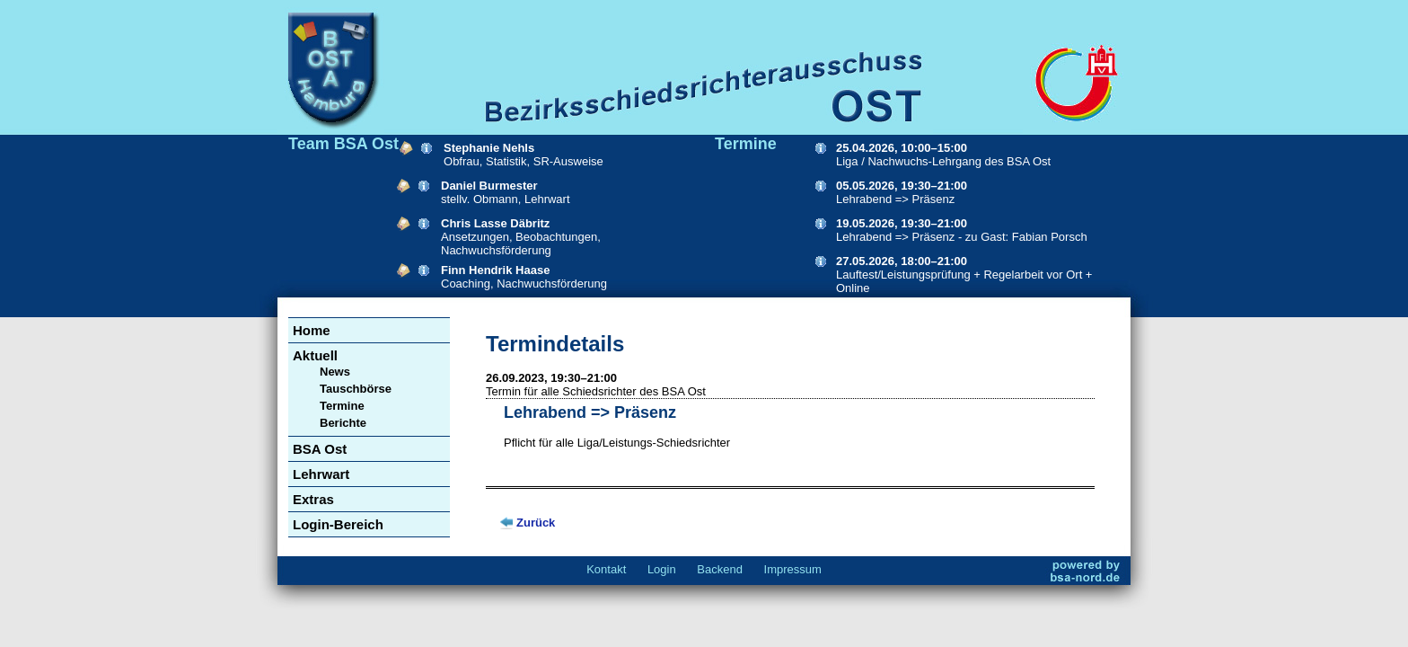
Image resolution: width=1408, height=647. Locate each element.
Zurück (535, 522)
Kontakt (606, 569)
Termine (342, 405)
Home (311, 330)
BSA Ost (320, 448)
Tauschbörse (356, 388)
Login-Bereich (338, 524)
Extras (313, 499)
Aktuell (315, 355)
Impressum (793, 569)
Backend (720, 569)
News (335, 371)
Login (661, 569)
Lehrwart (321, 474)
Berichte (343, 423)
